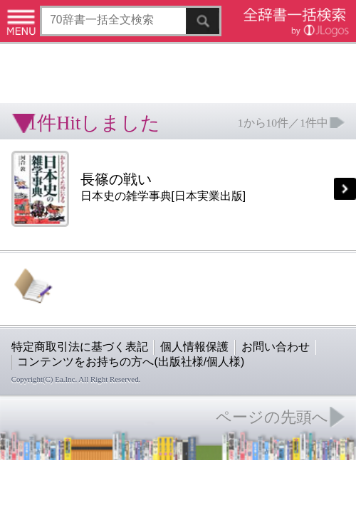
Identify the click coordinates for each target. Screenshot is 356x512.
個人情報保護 (122, 222)
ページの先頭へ (175, 267)
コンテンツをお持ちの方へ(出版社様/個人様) (82, 232)
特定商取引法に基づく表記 (50, 222)
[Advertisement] (114, 46)
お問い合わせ (173, 222)
